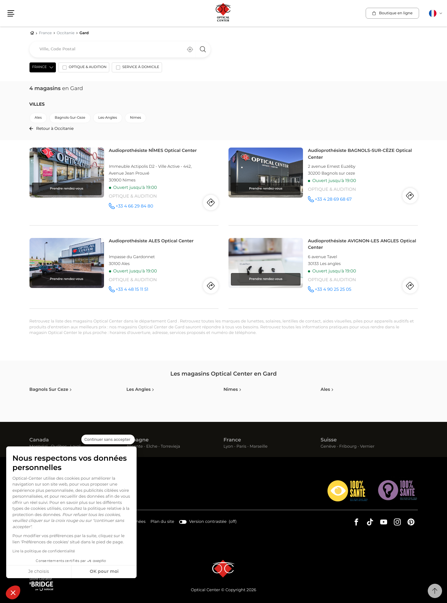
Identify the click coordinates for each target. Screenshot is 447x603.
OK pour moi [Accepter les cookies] (104, 571)
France (232, 440)
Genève (328, 447)
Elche (151, 447)
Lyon (228, 447)
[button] (13, 592)
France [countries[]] (39, 67)
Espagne (137, 440)
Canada (39, 440)
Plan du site (162, 522)
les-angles (107, 118)
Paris (241, 447)
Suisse (329, 440)
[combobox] (119, 49)
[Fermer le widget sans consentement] (108, 440)
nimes (135, 118)
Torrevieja (170, 447)
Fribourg (348, 447)
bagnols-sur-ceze (70, 118)
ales (38, 118)
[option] (83, 68)
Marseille (259, 447)
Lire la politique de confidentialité (43, 551)
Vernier (367, 447)
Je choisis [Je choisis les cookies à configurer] (38, 571)
